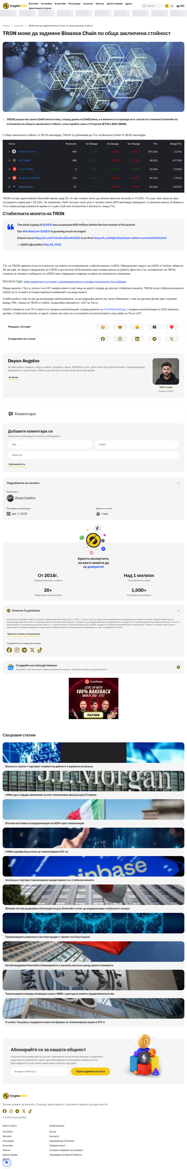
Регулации (8, 1140)
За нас (52, 1131)
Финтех (6, 1150)
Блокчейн (19, 25)
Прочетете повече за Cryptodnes (23, 634)
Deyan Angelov (24, 361)
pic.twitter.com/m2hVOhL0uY (146, 238)
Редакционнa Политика (61, 1140)
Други (6, 1159)
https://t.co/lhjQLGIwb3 (109, 238)
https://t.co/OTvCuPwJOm (52, 238)
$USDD (47, 225)
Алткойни (8, 1131)
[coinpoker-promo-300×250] (93, 718)
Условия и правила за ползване (66, 1150)
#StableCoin (31, 231)
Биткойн (7, 1136)
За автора (13, 377)
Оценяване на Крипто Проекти (65, 1154)
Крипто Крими (10, 1154)
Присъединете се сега (90, 1071)
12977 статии (165, 387)
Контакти (54, 1136)
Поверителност (57, 1145)
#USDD (75, 238)
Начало (6, 25)
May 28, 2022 (52, 244)
